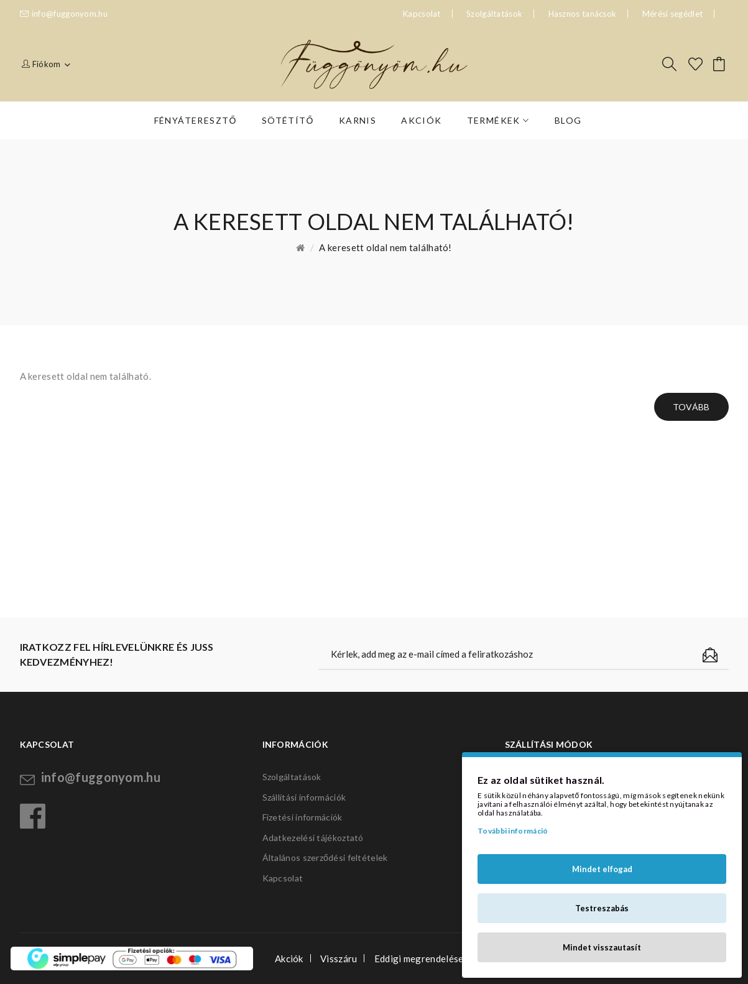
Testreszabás (602, 908)
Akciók (289, 958)
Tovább (691, 407)
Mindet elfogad (602, 869)
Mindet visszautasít (602, 947)
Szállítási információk (304, 797)
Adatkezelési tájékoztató (313, 837)
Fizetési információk (302, 817)
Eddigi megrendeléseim (423, 958)
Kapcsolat (282, 878)
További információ (513, 830)
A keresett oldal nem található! (385, 247)
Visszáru (338, 958)
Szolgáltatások (494, 14)
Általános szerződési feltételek (325, 857)
